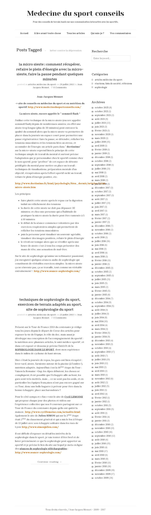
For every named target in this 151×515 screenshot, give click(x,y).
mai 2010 (99, 451)
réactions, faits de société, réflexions (113, 83)
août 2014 (100, 310)
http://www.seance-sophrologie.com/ (57, 271)
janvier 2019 (101, 153)
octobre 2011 (101, 405)
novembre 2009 (102, 474)
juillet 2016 (100, 241)
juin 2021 (99, 126)
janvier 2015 (101, 294)
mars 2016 (100, 256)
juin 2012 (99, 390)
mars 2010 (100, 459)
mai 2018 (99, 172)
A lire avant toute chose (47, 33)
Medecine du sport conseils (75, 13)
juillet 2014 (100, 313)
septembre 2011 (102, 409)
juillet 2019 (100, 142)
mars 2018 (100, 180)
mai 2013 (99, 367)
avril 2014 (99, 325)
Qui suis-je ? (97, 33)
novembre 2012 (102, 378)
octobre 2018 (101, 161)
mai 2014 (99, 321)
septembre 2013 (103, 352)
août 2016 (100, 237)
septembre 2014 (103, 306)
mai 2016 (99, 249)
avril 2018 (99, 176)
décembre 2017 (102, 187)
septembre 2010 (103, 436)
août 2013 (100, 355)
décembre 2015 (102, 268)
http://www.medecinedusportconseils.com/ (54, 107)
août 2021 (100, 119)
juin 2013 (99, 363)
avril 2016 (99, 252)
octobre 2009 (102, 478)
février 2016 (101, 260)
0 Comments (60, 87)
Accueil (24, 33)
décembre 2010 (102, 424)
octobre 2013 (101, 348)
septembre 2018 (103, 165)
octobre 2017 (101, 191)
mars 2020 (100, 138)
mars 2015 (100, 287)
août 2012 (100, 382)
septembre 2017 (103, 195)
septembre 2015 (103, 275)
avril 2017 (99, 210)
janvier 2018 (101, 184)
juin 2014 (99, 317)
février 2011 (100, 417)
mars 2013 (100, 375)
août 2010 (100, 439)
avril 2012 (99, 394)
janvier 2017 (101, 222)
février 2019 (101, 149)
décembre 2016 (102, 226)
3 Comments (60, 318)
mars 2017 (100, 214)
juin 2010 (99, 447)
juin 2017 (99, 207)
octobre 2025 (102, 107)
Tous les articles (76, 33)
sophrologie (101, 87)
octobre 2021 (101, 111)
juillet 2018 (100, 168)
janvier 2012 (101, 401)
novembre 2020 (102, 134)
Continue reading (50, 461)
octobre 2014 (101, 302)
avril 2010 (99, 455)
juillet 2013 (100, 359)
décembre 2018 (102, 157)
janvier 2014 (101, 336)
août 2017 (100, 199)
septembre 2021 (103, 115)
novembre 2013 (102, 344)
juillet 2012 (100, 386)
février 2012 (101, 397)
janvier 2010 (101, 466)
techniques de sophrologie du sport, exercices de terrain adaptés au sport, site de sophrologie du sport (50, 304)
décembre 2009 (102, 470)
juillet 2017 (100, 203)
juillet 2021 (100, 123)
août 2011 (99, 413)
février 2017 (101, 218)
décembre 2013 (102, 340)
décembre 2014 (102, 298)
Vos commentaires (120, 33)
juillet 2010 (100, 443)
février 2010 (101, 462)
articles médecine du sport (42, 84)
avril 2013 (99, 371)
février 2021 (101, 130)
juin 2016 (99, 245)
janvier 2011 (100, 420)
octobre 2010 (101, 432)
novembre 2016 (102, 229)
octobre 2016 (101, 233)
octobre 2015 (101, 271)
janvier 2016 (101, 264)
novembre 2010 (102, 428)
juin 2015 (99, 283)
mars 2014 (100, 329)
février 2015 (101, 291)
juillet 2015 (100, 279)
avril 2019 (99, 145)
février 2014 (101, 333)
